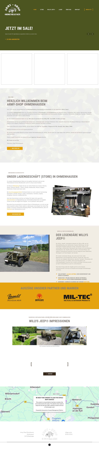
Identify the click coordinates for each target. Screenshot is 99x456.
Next (84, 336)
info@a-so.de (68, 432)
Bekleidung (16, 186)
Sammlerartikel (11, 200)
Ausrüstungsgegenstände (15, 192)
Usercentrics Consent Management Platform (52, 410)
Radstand (86, 282)
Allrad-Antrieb (71, 274)
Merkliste (9, 209)
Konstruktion (62, 279)
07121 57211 (68, 434)
